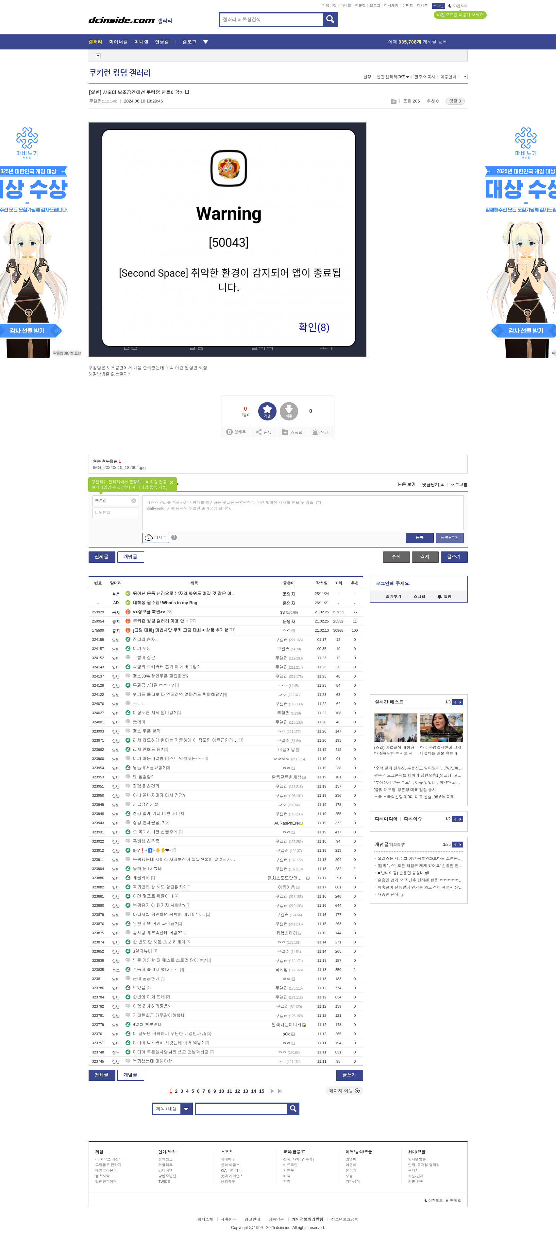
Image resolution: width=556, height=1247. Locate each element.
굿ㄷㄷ (135, 703)
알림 (444, 596)
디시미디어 (386, 819)
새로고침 (459, 484)
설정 (367, 77)
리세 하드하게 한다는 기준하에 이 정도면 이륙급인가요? (182, 740)
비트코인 (290, 1165)
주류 (349, 1176)
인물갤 (360, 6)
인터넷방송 (417, 1159)
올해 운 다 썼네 (144, 868)
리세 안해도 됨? (144, 749)
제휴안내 (229, 1219)
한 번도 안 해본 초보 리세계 (155, 942)
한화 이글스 (230, 1165)
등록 (420, 537)
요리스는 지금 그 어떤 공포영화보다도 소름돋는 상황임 (420, 858)
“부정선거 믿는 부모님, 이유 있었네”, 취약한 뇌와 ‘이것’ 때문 (418, 782)
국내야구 (228, 1159)
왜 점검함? (139, 776)
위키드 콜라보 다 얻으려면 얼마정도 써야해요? (174, 694)
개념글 (130, 556)
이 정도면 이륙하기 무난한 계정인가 (163, 1033)
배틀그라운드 (106, 1170)
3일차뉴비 (139, 951)
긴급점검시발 (142, 804)
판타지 (413, 1170)
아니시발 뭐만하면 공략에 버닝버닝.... (165, 914)
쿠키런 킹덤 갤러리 (120, 73)
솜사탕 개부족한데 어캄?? (154, 932)
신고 (320, 432)
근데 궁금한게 (143, 978)
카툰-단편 (416, 1181)
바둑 (287, 1176)
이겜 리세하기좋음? (148, 1006)
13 (245, 1091)
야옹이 (351, 1165)
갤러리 (96, 42)
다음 (272, 1091)
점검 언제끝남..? (145, 822)
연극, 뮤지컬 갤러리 (424, 1165)
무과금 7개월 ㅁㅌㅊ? (150, 685)
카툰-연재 (416, 1176)
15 (261, 1091)
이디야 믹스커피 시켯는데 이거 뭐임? (165, 1042)
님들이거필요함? (145, 767)
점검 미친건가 (143, 786)
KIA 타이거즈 (231, 1170)
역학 (287, 1181)
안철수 (288, 1170)
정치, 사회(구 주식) (298, 1159)
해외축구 (228, 1181)
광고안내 (252, 1219)
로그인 (438, 6)
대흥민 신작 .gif (391, 894)
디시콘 (422, 6)
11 (229, 1091)
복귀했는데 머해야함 (149, 1061)
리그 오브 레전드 (109, 1159)
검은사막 (102, 1176)
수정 (396, 556)
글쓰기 (454, 556)
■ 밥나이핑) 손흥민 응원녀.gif (403, 873)
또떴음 (135, 987)
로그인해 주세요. (393, 583)
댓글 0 (455, 101)
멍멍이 (351, 1159)
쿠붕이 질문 (140, 657)
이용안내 (448, 77)
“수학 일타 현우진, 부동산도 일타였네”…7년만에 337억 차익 (418, 768)
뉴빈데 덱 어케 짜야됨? (151, 923)
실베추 (236, 432)
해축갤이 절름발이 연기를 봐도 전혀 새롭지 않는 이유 (420, 887)
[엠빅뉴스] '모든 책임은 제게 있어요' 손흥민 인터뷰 (420, 866)
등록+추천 (450, 537)
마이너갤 (329, 6)
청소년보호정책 (345, 1219)
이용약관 (276, 1219)
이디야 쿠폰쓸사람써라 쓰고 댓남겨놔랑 (167, 1052)
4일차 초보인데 (144, 1024)
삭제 (425, 556)
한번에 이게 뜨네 (145, 997)
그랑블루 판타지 (108, 1165)
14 (253, 1091)
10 (221, 1091)
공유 (264, 432)
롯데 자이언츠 (232, 1176)
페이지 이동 (344, 1090)
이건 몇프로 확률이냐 (149, 896)
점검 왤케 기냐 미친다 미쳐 (155, 813)
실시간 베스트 (389, 702)
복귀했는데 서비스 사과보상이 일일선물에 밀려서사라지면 (182, 859)
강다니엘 (166, 1170)
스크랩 (393, 101)
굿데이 (135, 721)
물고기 (351, 1170)
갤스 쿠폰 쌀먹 (143, 731)
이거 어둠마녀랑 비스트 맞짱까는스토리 (167, 758)
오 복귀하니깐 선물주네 (151, 831)
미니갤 (345, 6)
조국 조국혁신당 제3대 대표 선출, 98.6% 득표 (414, 797)
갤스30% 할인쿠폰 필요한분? (157, 676)
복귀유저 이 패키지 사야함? (155, 905)
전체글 (102, 556)
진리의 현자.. (142, 639)
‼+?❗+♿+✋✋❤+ (148, 850)
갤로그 (375, 6)
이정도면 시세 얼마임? (151, 712)
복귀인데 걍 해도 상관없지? (155, 886)
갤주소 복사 (424, 77)
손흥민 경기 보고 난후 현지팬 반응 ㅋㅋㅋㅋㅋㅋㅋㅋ (420, 880)
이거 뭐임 (138, 648)
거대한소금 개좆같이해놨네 (155, 1015)
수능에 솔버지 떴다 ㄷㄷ (152, 969)
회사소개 (205, 1219)
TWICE (164, 1181)
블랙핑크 (166, 1159)
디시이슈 (413, 819)
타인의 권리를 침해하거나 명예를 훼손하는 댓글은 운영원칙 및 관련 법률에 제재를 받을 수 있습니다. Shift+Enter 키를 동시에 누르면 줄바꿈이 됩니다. (234, 505)
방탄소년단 (168, 1176)
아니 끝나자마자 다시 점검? (155, 795)
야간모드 (458, 6)
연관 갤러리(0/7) (393, 77)
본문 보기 (406, 484)
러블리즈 (166, 1165)
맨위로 (453, 1200)
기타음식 (353, 1181)
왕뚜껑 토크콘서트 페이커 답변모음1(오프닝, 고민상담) (418, 775)
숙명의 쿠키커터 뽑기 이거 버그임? (162, 666)
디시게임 (391, 6)
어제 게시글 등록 (417, 42)
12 (237, 1091)
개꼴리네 (138, 877)
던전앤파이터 (106, 1181)
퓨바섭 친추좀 (143, 841)
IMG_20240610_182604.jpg (119, 467)
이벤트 (407, 6)
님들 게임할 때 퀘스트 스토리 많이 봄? (166, 960)
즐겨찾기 (393, 596)
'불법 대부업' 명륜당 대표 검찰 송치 (405, 790)
